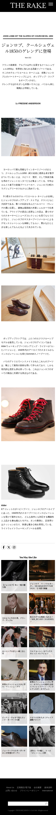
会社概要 (38, 781)
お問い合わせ (11, 784)
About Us (10, 781)
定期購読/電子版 (24, 781)
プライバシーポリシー (29, 784)
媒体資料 (48, 781)
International (47, 784)
